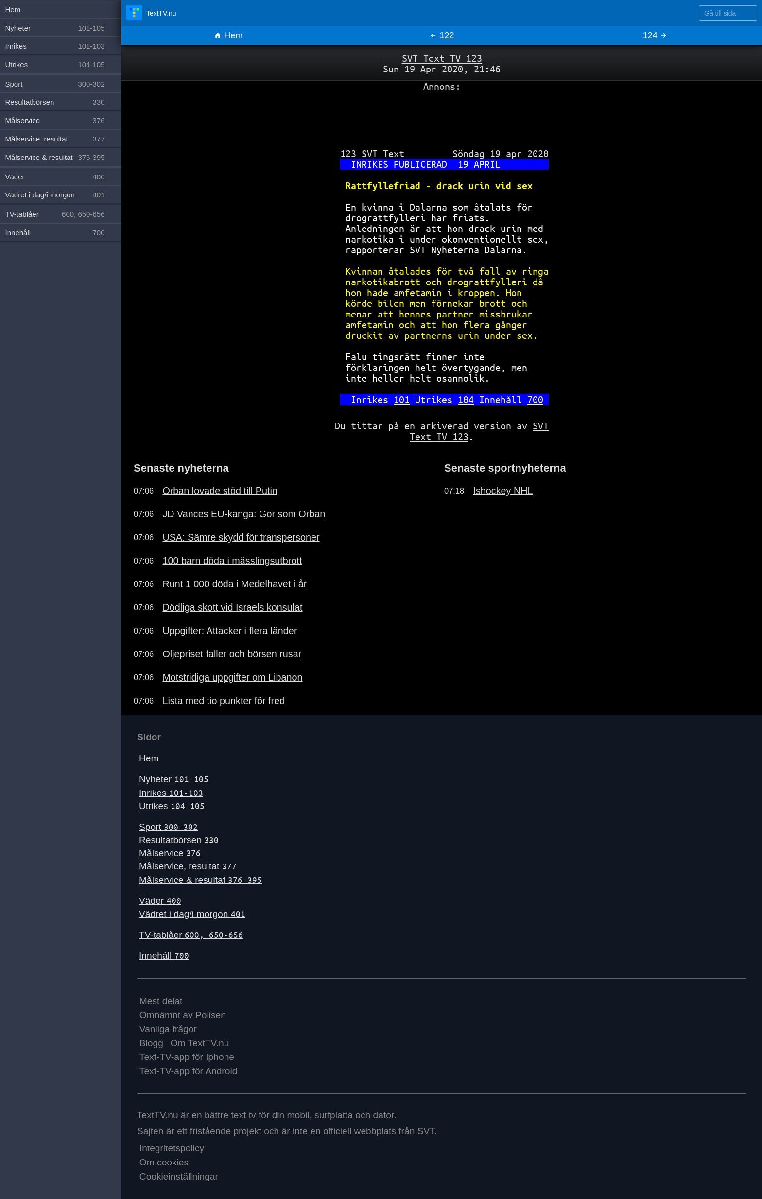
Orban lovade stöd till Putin (219, 490)
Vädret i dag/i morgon (192, 914)
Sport (168, 827)
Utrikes (172, 806)
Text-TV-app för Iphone (186, 1057)
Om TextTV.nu (200, 1043)
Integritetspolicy (171, 1148)
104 (466, 399)
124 (655, 35)
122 (441, 35)
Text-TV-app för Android (188, 1071)
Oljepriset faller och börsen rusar (231, 654)
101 (402, 399)
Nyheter (173, 779)
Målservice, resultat (188, 866)
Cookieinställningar (178, 1176)
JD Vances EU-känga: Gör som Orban (243, 514)
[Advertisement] (441, 116)
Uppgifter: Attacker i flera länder (229, 630)
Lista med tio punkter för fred (223, 700)
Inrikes (171, 793)
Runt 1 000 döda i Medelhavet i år (234, 584)
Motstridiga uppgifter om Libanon (232, 677)
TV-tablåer (191, 935)
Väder (160, 901)
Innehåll (164, 956)
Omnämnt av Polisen (182, 1015)
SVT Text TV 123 (442, 58)
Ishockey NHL (503, 490)
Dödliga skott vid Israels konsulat (232, 607)
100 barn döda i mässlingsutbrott (232, 560)
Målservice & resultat (200, 880)
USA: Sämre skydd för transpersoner (240, 537)
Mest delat (161, 1001)
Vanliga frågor (168, 1029)
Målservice (170, 853)
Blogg (151, 1043)
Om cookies (164, 1162)
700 (535, 399)
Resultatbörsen (179, 840)
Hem (228, 35)
